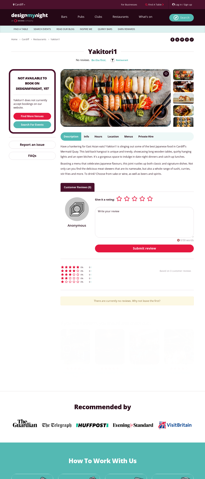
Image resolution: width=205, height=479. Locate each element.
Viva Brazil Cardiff (144, 368)
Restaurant (122, 60)
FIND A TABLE (21, 29)
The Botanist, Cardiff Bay (75, 374)
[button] (104, 267)
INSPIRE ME (86, 29)
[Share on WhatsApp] (187, 40)
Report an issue (32, 144)
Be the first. (97, 60)
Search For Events (32, 124)
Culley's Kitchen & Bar (110, 372)
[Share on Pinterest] (182, 40)
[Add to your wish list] (166, 74)
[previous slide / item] (67, 349)
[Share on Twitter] (177, 40)
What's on (145, 17)
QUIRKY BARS (105, 29)
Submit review (144, 248)
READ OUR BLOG (65, 29)
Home (14, 39)
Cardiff (25, 39)
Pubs (81, 17)
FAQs (32, 155)
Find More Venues (32, 116)
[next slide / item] (187, 349)
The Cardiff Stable (179, 372)
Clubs (98, 17)
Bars (64, 17)
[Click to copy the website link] (192, 40)
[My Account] (182, 5)
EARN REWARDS (126, 29)
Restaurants (121, 17)
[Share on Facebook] (172, 40)
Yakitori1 (55, 39)
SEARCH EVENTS (42, 29)
